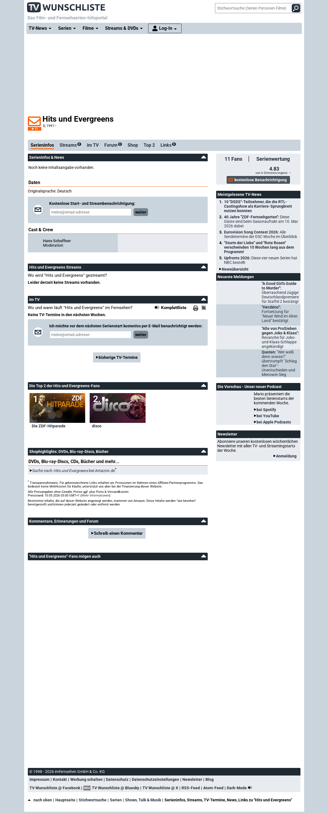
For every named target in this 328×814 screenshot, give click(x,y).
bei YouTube (268, 416)
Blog (209, 779)
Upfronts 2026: (260, 260)
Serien (116, 800)
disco (96, 426)
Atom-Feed (213, 788)
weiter (140, 212)
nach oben (40, 800)
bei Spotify (266, 409)
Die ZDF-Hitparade (48, 426)
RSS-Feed (191, 788)
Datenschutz (117, 779)
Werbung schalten (86, 779)
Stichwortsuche (93, 800)
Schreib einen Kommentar (118, 533)
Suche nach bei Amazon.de (73, 470)
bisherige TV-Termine (118, 357)
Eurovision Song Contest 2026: (260, 234)
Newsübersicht (235, 269)
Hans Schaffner (57, 241)
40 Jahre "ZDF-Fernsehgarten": (261, 221)
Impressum (39, 779)
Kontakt (60, 779)
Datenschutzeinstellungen (155, 779)
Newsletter (192, 779)
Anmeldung (286, 456)
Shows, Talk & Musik (143, 800)
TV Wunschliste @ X (160, 788)
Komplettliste (173, 307)
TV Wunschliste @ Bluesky (115, 788)
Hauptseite (65, 800)
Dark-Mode (240, 788)
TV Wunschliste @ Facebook (55, 788)
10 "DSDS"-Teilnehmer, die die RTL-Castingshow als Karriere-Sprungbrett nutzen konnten (258, 206)
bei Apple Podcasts (274, 422)
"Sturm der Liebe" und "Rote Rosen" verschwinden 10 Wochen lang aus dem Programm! (259, 247)
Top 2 (149, 145)
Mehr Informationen (95, 495)
